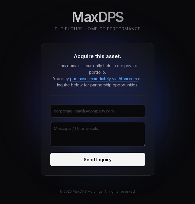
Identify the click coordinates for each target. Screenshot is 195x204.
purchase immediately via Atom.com (104, 78)
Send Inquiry (98, 159)
